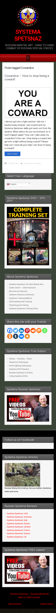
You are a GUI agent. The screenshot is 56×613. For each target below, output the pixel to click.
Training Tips (13, 163)
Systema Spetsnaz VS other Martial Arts (26, 284)
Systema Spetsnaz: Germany (19, 517)
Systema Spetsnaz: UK (16, 537)
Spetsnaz (24, 594)
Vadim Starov (46, 604)
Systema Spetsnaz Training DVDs (23, 308)
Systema (14, 594)
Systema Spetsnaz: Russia (18, 523)
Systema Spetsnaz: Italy (17, 520)
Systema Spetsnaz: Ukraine (18, 527)
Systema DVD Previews (19, 369)
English (11, 184)
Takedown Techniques (18, 362)
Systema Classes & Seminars (21, 294)
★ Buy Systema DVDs (18, 376)
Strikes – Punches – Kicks (20, 359)
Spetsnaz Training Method (20, 298)
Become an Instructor (18, 291)
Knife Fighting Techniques (20, 366)
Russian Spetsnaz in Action (21, 373)
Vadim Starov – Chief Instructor (22, 288)
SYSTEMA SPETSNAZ (28, 35)
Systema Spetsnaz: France (18, 530)
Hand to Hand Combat (29, 597)
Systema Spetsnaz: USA (17, 513)
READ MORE (12, 154)
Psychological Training (19, 305)
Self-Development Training (20, 301)
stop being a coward (32, 163)
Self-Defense (14, 604)
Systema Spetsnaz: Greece (18, 533)
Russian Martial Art (40, 594)
